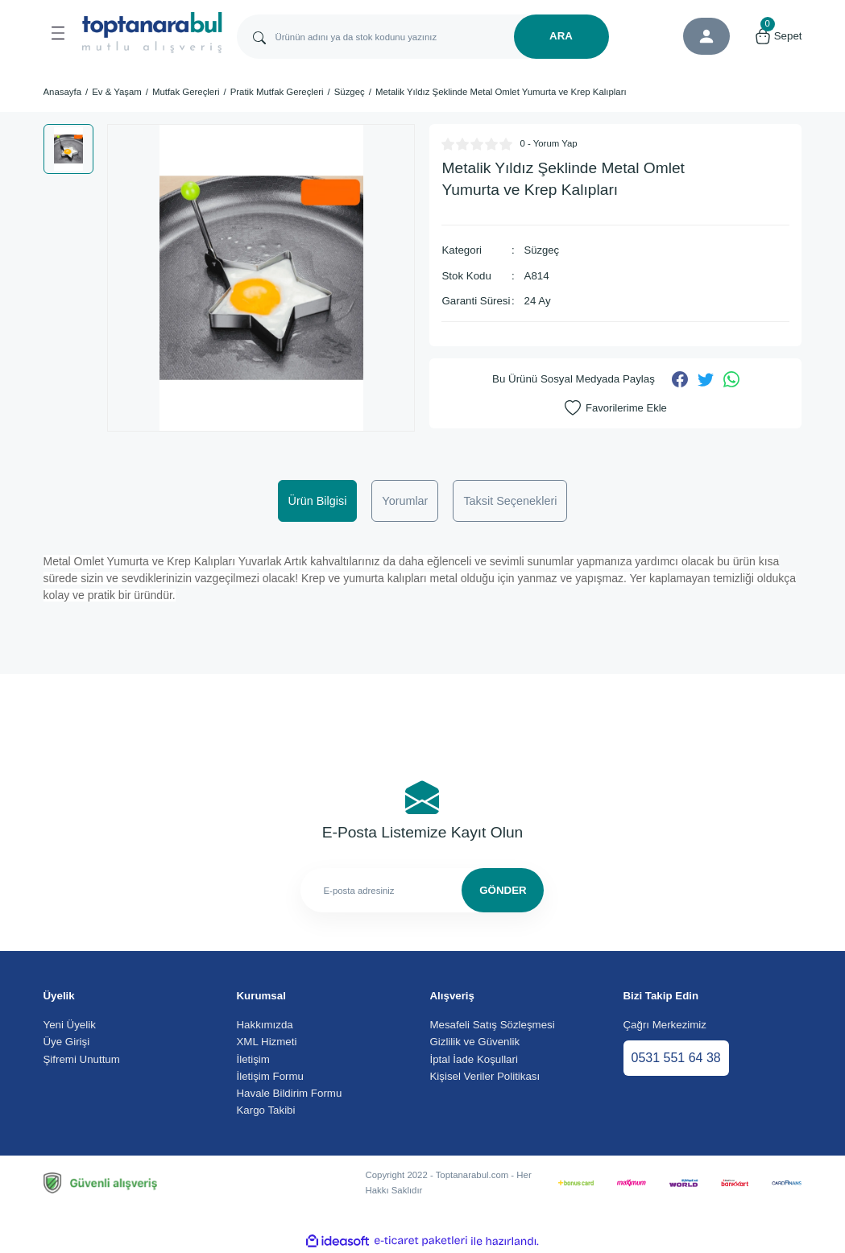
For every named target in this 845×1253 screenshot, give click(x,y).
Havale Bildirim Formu (289, 1093)
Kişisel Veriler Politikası (485, 1076)
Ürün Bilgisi (317, 500)
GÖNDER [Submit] (502, 890)
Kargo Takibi (266, 1110)
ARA (561, 36)
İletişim (253, 1059)
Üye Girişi (66, 1042)
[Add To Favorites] (616, 407)
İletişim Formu (270, 1076)
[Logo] (152, 32)
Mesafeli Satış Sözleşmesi (492, 1025)
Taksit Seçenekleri (510, 500)
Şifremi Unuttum (81, 1059)
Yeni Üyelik (69, 1025)
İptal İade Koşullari (474, 1059)
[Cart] (778, 36)
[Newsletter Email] (422, 890)
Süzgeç (542, 250)
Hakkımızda (265, 1025)
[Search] (423, 36)
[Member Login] (706, 36)
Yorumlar (405, 500)
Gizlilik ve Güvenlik (475, 1042)
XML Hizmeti (267, 1042)
